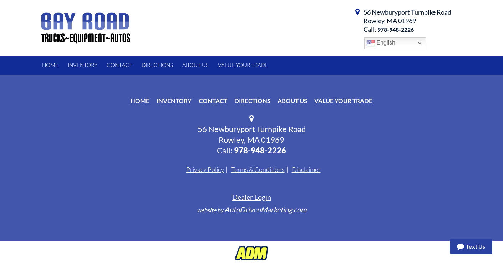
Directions (252, 101)
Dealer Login (251, 197)
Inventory (174, 101)
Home (140, 101)
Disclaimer (306, 169)
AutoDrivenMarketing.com (265, 209)
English (380, 43)
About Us (292, 101)
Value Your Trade (343, 101)
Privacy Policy (205, 169)
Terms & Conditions (258, 169)
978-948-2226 (395, 29)
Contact (213, 101)
